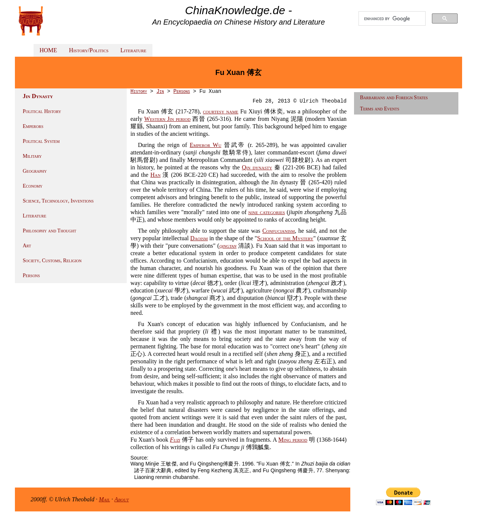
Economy (32, 186)
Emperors (33, 126)
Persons (31, 275)
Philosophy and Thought (49, 231)
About (121, 499)
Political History (42, 111)
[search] (392, 18)
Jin (160, 91)
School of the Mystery (285, 238)
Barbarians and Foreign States (394, 97)
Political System (41, 141)
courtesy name (220, 111)
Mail (104, 499)
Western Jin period (167, 119)
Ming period (292, 439)
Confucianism (278, 231)
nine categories (266, 212)
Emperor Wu (205, 145)
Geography (35, 171)
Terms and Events (379, 109)
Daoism (199, 238)
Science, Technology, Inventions (58, 201)
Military (32, 156)
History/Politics (88, 50)
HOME (48, 50)
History (138, 91)
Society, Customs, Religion (52, 260)
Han (155, 175)
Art (27, 245)
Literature (133, 50)
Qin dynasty (257, 167)
